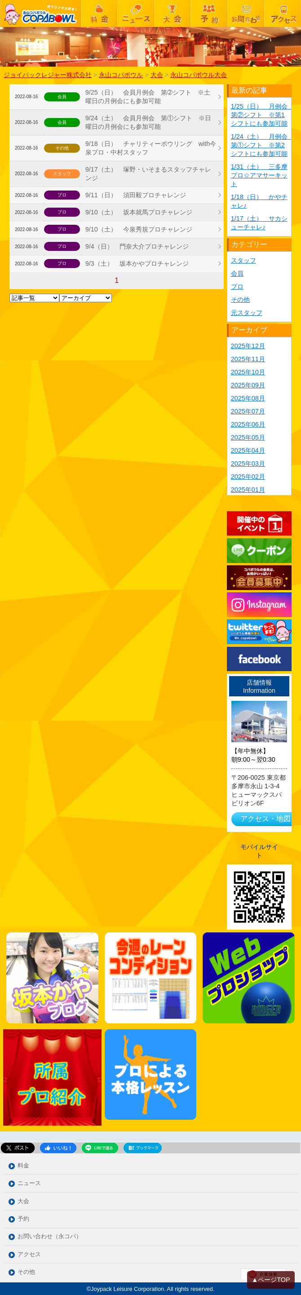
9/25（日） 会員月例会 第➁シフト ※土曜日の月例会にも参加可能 (147, 97)
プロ (237, 286)
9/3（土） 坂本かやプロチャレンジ (137, 263)
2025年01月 (248, 489)
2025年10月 (248, 372)
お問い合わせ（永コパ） (50, 1237)
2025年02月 (248, 476)
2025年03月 (248, 463)
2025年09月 (248, 385)
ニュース (29, 1183)
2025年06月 (248, 424)
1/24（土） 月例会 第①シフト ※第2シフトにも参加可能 (262, 145)
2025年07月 (248, 411)
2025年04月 (248, 450)
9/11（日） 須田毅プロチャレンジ (135, 195)
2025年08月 (248, 398)
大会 (23, 1201)
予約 (23, 1219)
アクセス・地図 (265, 818)
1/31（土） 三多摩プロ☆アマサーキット (259, 175)
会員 (237, 273)
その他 (240, 299)
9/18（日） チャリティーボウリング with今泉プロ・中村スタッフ (151, 148)
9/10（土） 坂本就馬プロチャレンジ (138, 212)
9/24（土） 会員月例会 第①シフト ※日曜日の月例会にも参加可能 (148, 122)
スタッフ (243, 260)
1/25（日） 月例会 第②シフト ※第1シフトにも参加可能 (262, 115)
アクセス (29, 1255)
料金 (23, 1166)
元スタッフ (246, 312)
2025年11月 (248, 359)
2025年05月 (248, 437)
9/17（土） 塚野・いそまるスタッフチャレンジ (148, 174)
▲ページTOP (271, 1279)
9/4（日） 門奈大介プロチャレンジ (137, 246)
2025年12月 (248, 346)
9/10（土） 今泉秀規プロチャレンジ (138, 229)
